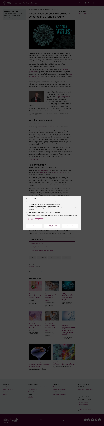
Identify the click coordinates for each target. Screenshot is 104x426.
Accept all (70, 226)
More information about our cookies (35, 218)
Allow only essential (34, 226)
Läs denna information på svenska (34, 220)
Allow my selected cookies (52, 225)
